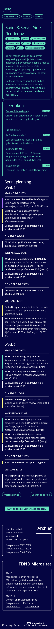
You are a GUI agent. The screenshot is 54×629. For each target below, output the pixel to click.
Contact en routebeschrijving (21, 599)
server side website (17, 111)
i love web (12, 165)
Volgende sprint (41, 494)
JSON (27, 508)
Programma (12, 603)
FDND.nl (10, 596)
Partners (28, 603)
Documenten (32, 606)
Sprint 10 (26, 16)
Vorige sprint (11, 494)
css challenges (14, 148)
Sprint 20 (38, 16)
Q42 (7, 332)
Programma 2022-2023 (18, 545)
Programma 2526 (11, 16)
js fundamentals (15, 135)
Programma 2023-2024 (18, 548)
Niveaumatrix (13, 606)
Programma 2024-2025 (18, 552)
